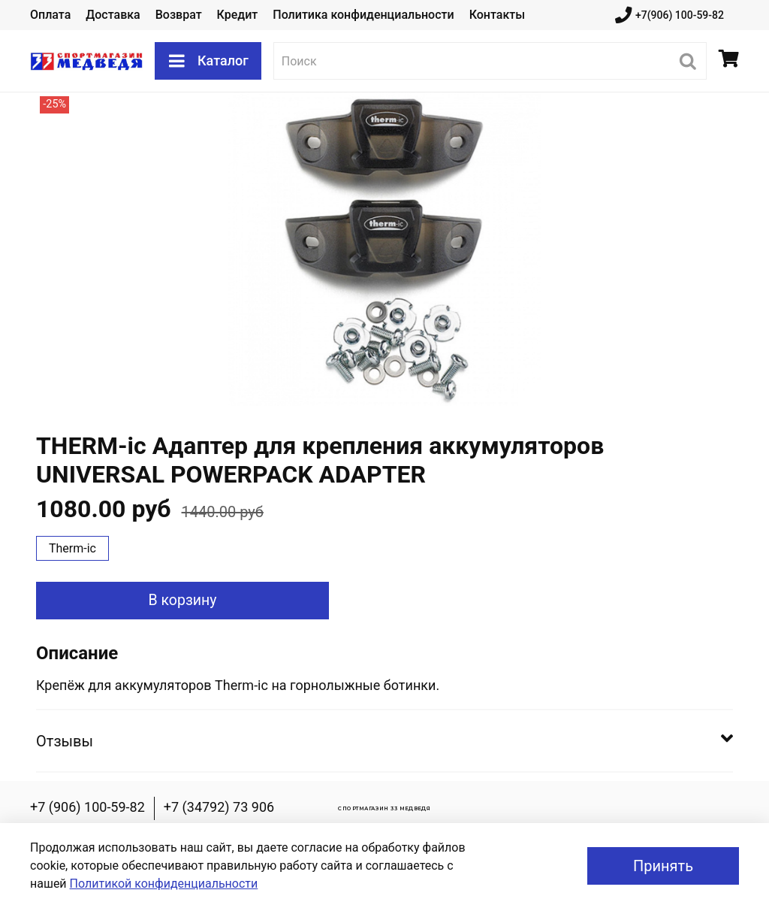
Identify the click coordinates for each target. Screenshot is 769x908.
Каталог (208, 61)
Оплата (50, 15)
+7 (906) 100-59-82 (87, 807)
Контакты (497, 15)
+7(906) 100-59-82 (669, 15)
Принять (663, 866)
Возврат (178, 15)
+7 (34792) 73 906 (219, 807)
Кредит (237, 15)
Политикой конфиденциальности (164, 883)
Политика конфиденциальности (363, 15)
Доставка (113, 15)
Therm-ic (72, 548)
